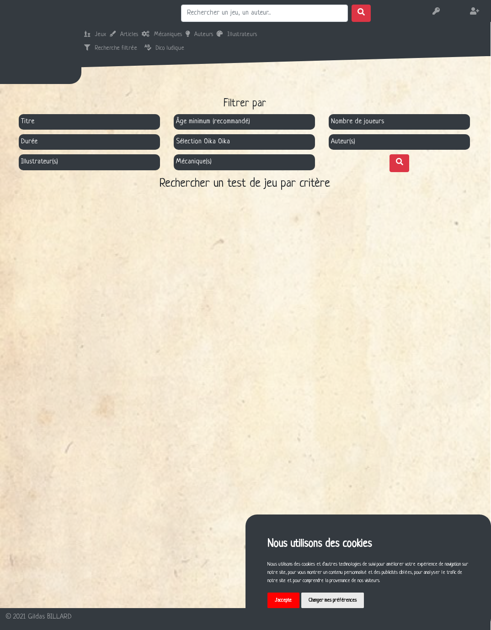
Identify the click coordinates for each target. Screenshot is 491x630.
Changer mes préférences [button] (333, 600)
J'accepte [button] (283, 600)
